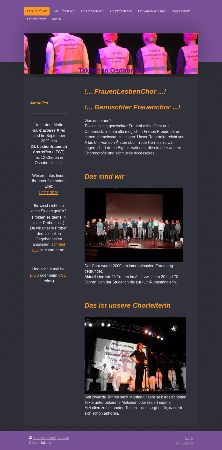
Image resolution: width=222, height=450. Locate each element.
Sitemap (63, 438)
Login (189, 438)
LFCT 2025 (48, 193)
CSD (62, 275)
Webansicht (184, 443)
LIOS (34, 275)
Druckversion (42, 438)
